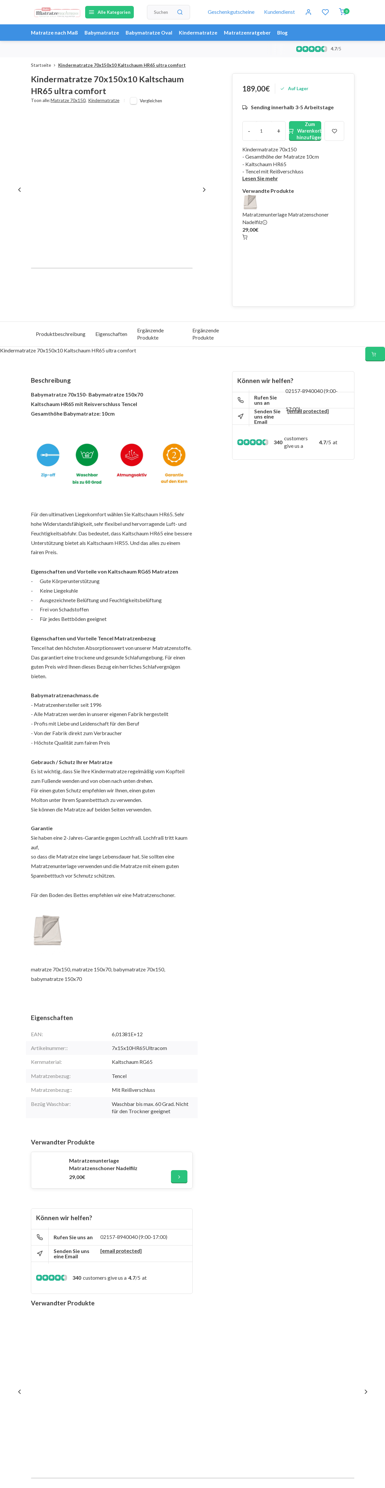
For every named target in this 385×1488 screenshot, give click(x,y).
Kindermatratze (203, 32)
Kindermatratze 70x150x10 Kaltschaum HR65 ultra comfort (122, 65)
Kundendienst (279, 12)
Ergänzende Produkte (150, 334)
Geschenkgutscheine (230, 12)
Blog (289, 32)
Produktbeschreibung (60, 334)
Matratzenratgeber (253, 32)
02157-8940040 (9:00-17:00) (133, 1237)
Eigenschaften (111, 334)
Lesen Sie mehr (260, 178)
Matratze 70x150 (68, 100)
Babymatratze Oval (152, 32)
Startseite (44, 65)
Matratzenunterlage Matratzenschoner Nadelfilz (103, 1164)
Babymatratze (103, 32)
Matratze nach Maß (55, 32)
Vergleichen (151, 100)
